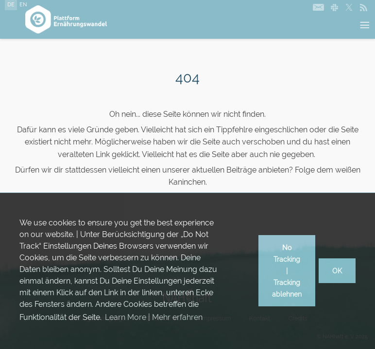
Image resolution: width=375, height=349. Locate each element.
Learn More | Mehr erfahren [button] (154, 317)
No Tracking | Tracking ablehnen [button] (287, 270)
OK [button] (337, 271)
